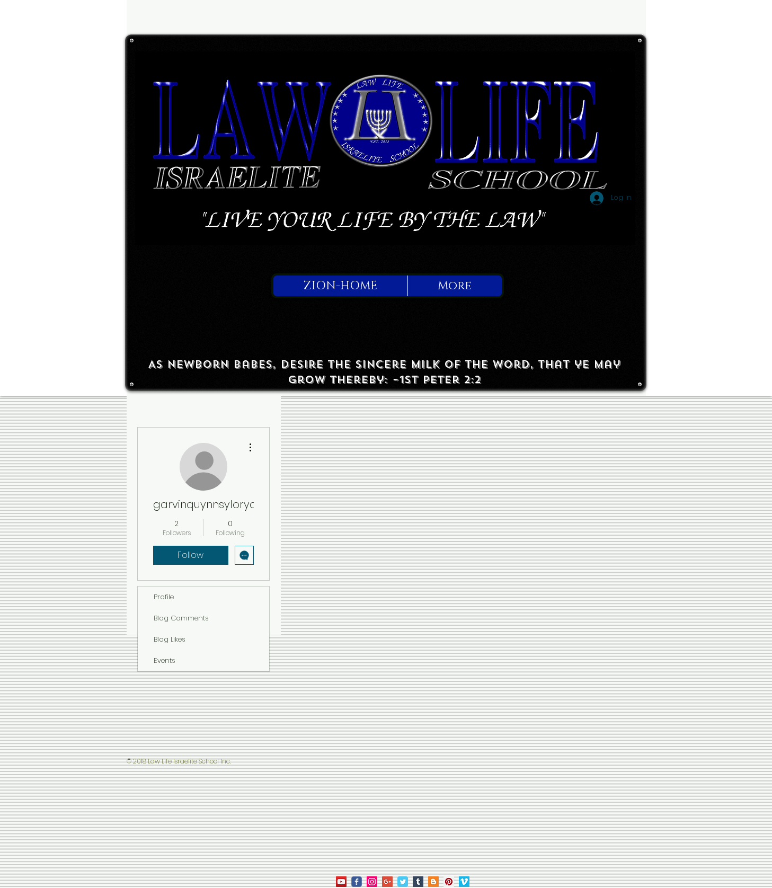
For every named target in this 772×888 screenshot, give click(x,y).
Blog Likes (169, 639)
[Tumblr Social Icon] (418, 881)
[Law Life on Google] (387, 881)
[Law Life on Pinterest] (448, 881)
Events (164, 660)
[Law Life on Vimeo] (464, 881)
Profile (164, 597)
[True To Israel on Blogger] (433, 881)
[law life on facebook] (356, 881)
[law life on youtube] (341, 881)
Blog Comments (181, 618)
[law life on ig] (372, 881)
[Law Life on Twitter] (402, 881)
